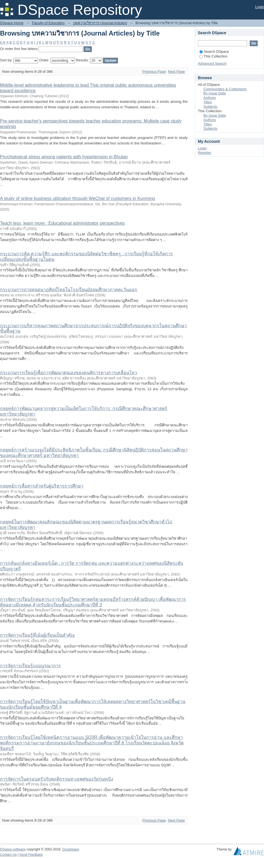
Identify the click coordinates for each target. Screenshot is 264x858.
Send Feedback (31, 855)
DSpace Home (12, 23)
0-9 (2, 42)
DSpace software (13, 849)
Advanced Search (212, 63)
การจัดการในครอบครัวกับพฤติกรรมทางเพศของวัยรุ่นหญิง (56, 779)
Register (204, 153)
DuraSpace (70, 849)
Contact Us (8, 855)
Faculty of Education (48, 23)
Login (259, 7)
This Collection (213, 56)
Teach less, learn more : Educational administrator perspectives (62, 223)
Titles (207, 102)
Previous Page (154, 71)
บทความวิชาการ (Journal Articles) (100, 23)
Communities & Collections (224, 89)
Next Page (176, 71)
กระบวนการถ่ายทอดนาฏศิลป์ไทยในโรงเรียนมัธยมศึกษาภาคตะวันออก (68, 289)
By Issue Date (214, 93)
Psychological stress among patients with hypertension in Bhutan (64, 156)
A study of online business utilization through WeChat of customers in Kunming (77, 198)
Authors (209, 98)
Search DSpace (214, 51)
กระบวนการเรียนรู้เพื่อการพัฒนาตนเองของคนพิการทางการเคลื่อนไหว (68, 372)
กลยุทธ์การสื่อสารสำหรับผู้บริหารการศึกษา (41, 486)
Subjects (210, 106)
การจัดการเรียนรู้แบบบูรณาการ (30, 665)
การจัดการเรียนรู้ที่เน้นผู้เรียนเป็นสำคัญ (37, 635)
